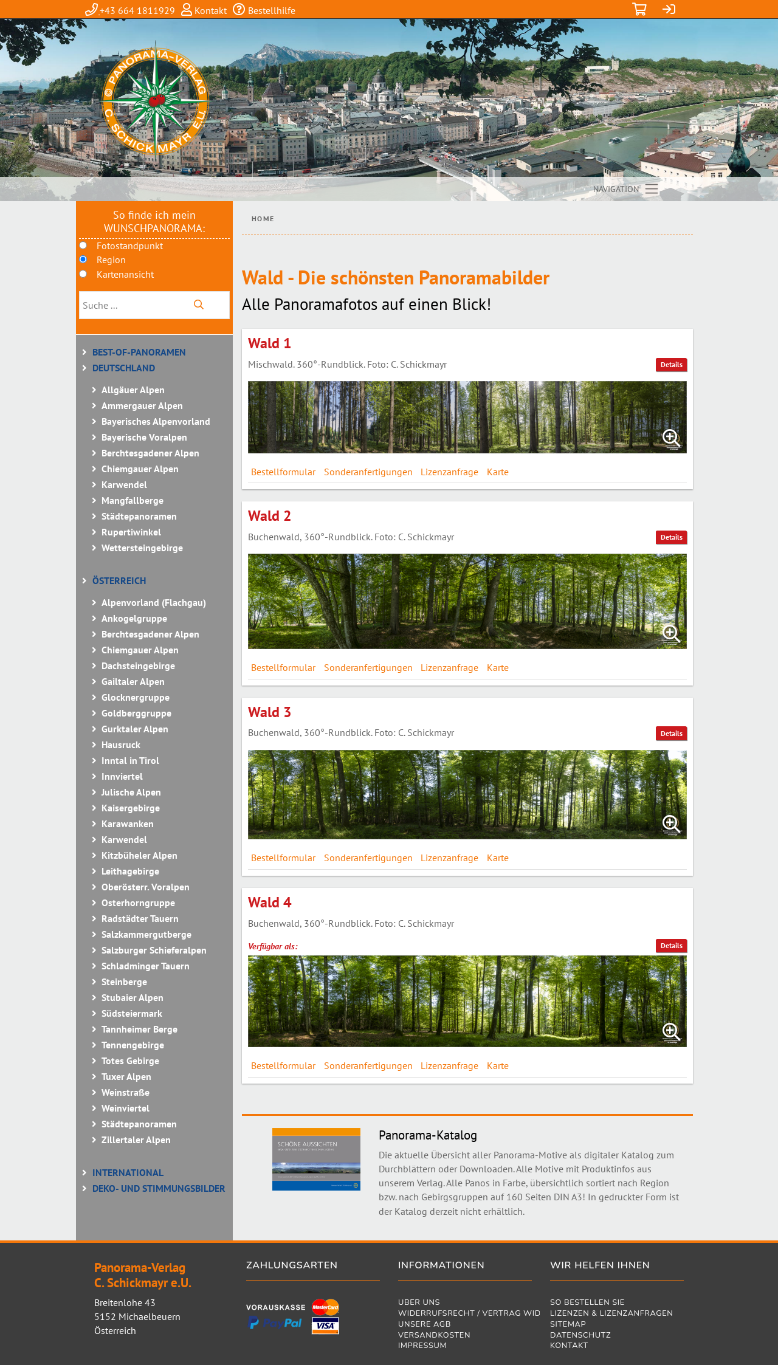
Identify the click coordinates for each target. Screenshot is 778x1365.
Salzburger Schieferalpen (154, 950)
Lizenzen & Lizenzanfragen (611, 1314)
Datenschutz (580, 1336)
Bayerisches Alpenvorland (156, 421)
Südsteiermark (132, 1013)
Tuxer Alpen (126, 1076)
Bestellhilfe (270, 10)
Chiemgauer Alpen (140, 468)
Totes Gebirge (130, 1060)
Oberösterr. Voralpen (146, 887)
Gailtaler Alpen (133, 681)
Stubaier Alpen (133, 997)
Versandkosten (434, 1336)
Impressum (422, 1346)
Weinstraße (126, 1092)
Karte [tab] (498, 472)
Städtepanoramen (139, 516)
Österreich (119, 580)
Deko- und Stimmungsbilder (158, 1188)
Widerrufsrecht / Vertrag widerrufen (465, 1314)
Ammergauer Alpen (142, 405)
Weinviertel (126, 1108)
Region (111, 259)
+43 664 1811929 (137, 10)
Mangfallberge (133, 500)
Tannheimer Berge (139, 1029)
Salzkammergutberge (146, 934)
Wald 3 (270, 712)
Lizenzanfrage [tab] (449, 472)
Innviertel (122, 776)
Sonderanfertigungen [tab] (368, 472)
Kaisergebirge (131, 808)
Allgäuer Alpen (133, 389)
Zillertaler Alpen (136, 1139)
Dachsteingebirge (138, 665)
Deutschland (123, 368)
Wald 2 (270, 515)
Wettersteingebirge (142, 548)
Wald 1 (270, 343)
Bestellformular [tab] (283, 472)
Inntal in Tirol (130, 760)
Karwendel (124, 484)
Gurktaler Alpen (135, 729)
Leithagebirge (130, 871)
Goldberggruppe (136, 713)
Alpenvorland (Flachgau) (154, 602)
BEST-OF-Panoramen (139, 352)
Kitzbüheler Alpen (139, 855)
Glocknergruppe (136, 697)
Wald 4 (270, 902)
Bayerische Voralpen (144, 437)
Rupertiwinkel (131, 532)
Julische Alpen (131, 792)
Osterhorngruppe (138, 902)
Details (672, 364)
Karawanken (128, 823)
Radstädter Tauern (140, 918)
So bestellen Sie (587, 1303)
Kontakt (209, 10)
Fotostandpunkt (130, 245)
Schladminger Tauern (146, 966)
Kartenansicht (125, 274)
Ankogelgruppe (134, 618)
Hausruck (121, 744)
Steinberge (124, 981)
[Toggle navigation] (627, 189)
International (128, 1172)
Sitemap (568, 1325)
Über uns (419, 1303)
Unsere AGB (424, 1325)
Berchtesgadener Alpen (150, 453)
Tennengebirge (133, 1045)
